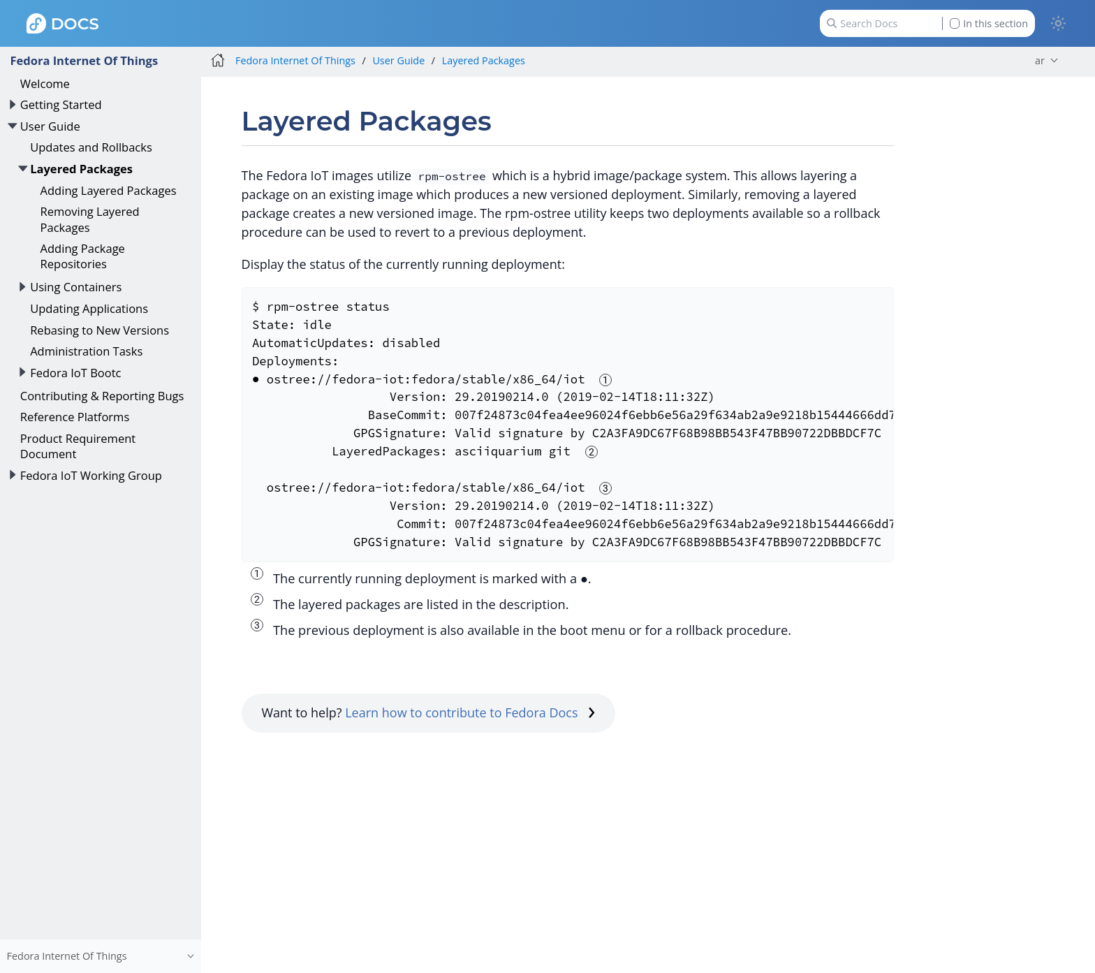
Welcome (45, 83)
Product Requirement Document (77, 446)
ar (1040, 60)
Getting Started (61, 104)
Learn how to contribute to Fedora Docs (470, 712)
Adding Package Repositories (83, 256)
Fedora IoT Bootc (75, 373)
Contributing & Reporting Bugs (102, 396)
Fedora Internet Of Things (84, 60)
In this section (989, 23)
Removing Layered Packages (90, 219)
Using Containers (76, 287)
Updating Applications (89, 308)
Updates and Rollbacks (91, 147)
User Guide (50, 126)
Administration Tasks (86, 351)
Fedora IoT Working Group (91, 475)
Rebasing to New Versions (99, 330)
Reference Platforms (75, 417)
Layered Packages (81, 169)
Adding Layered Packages (109, 190)
